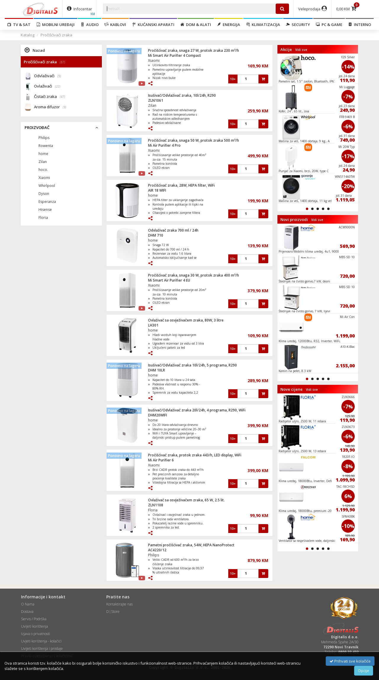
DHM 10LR (156, 370)
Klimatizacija (263, 24)
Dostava (27, 611)
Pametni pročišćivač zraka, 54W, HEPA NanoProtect (191, 544)
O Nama (27, 604)
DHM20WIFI (157, 415)
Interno (359, 24)
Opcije (363, 670)
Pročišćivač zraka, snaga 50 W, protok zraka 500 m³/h (193, 140)
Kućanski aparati (153, 24)
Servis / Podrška (33, 618)
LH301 (153, 325)
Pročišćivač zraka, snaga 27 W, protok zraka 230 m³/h (193, 50)
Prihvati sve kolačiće (350, 661)
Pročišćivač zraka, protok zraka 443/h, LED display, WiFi (194, 455)
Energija (228, 24)
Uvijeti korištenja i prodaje (42, 648)
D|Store (113, 611)
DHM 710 (155, 235)
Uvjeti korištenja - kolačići (41, 641)
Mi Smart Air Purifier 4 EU (169, 280)
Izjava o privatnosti (35, 633)
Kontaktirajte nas (119, 604)
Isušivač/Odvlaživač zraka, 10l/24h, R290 (182, 95)
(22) (57, 86)
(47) (62, 97)
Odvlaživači (47, 76)
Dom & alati (195, 24)
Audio (90, 24)
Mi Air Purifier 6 (161, 460)
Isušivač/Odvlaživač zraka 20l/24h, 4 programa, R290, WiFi (196, 410)
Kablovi (115, 24)
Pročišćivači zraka (56, 35)
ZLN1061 (155, 100)
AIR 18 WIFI (157, 190)
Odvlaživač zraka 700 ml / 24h (173, 230)
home (153, 195)
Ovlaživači (47, 86)
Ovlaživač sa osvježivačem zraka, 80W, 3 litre (186, 320)
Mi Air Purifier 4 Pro (164, 145)
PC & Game (329, 24)
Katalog (27, 35)
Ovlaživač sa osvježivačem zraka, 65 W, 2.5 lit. (186, 500)
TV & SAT (18, 24)
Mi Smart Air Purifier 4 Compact (174, 55)
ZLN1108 (155, 505)
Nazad (35, 50)
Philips (153, 555)
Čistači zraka (49, 97)
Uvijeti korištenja (34, 626)
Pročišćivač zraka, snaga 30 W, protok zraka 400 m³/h (193, 275)
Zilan (152, 105)
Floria (153, 510)
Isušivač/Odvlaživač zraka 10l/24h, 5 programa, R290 (192, 365)
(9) (59, 76)
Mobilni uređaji (55, 24)
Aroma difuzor (50, 107)
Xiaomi (154, 60)
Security (298, 24)
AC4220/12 (157, 550)
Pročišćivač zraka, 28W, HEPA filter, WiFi (181, 185)
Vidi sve (301, 50)
